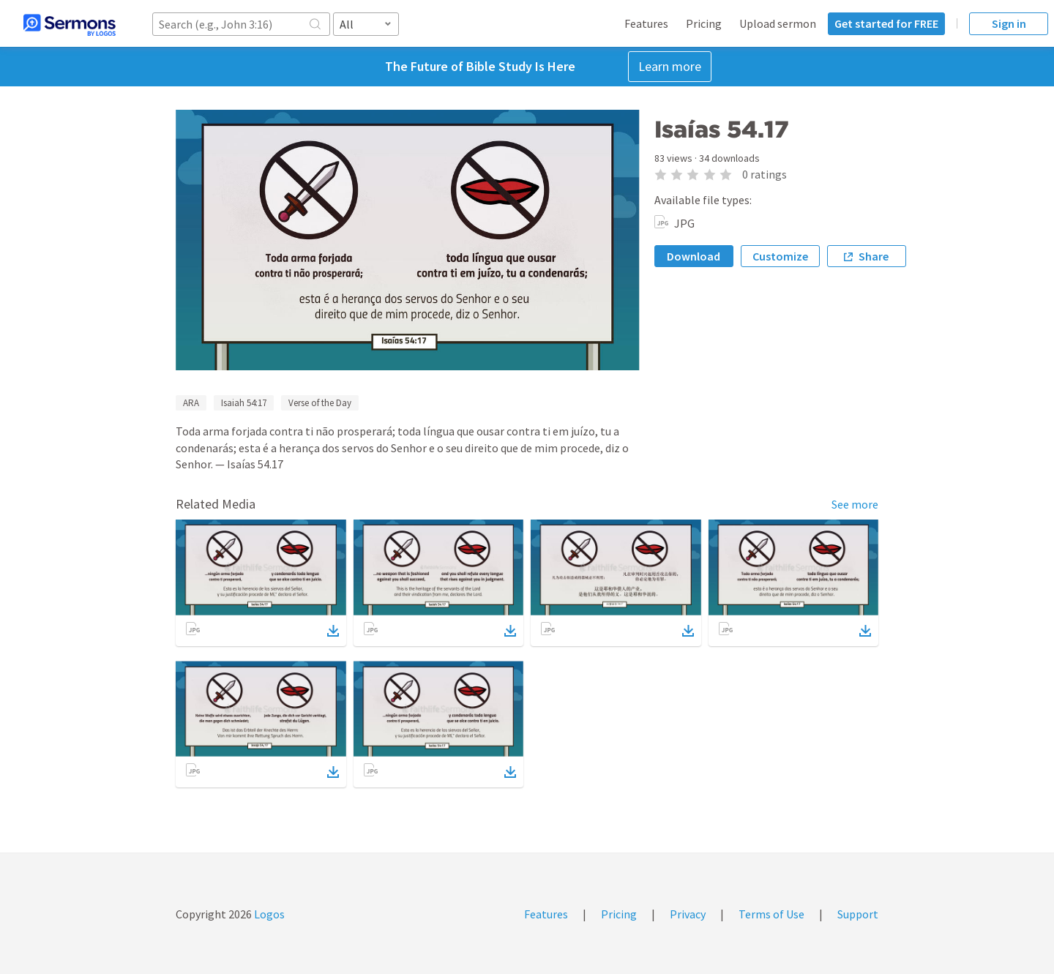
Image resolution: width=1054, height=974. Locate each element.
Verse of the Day (319, 403)
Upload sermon (777, 23)
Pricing (704, 23)
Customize (780, 256)
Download (693, 256)
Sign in (1009, 23)
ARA (191, 403)
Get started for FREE (886, 23)
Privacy (688, 914)
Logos (268, 914)
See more (854, 504)
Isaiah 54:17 (243, 403)
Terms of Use (771, 914)
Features (646, 23)
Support (857, 914)
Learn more (669, 66)
